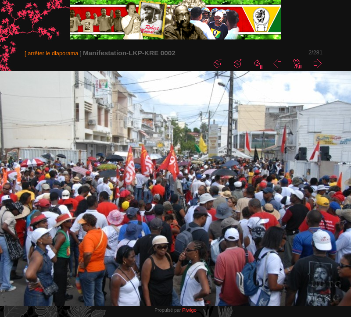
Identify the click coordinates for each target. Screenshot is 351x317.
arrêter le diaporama (53, 53)
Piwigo (189, 310)
